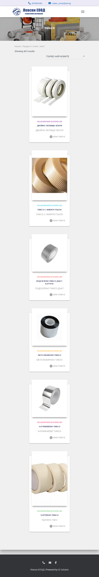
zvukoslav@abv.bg (50, 562)
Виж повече (57, 136)
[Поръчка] (65, 57)
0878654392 (37, 3)
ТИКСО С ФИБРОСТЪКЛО (49, 210)
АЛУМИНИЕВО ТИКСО (49, 426)
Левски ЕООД (37, 569)
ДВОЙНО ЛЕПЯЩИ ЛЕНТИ (49, 126)
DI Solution (63, 569)
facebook (55, 562)
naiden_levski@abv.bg (61, 3)
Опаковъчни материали (49, 121)
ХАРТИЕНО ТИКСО (49, 515)
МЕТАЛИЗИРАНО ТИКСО (49, 355)
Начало (18, 46)
